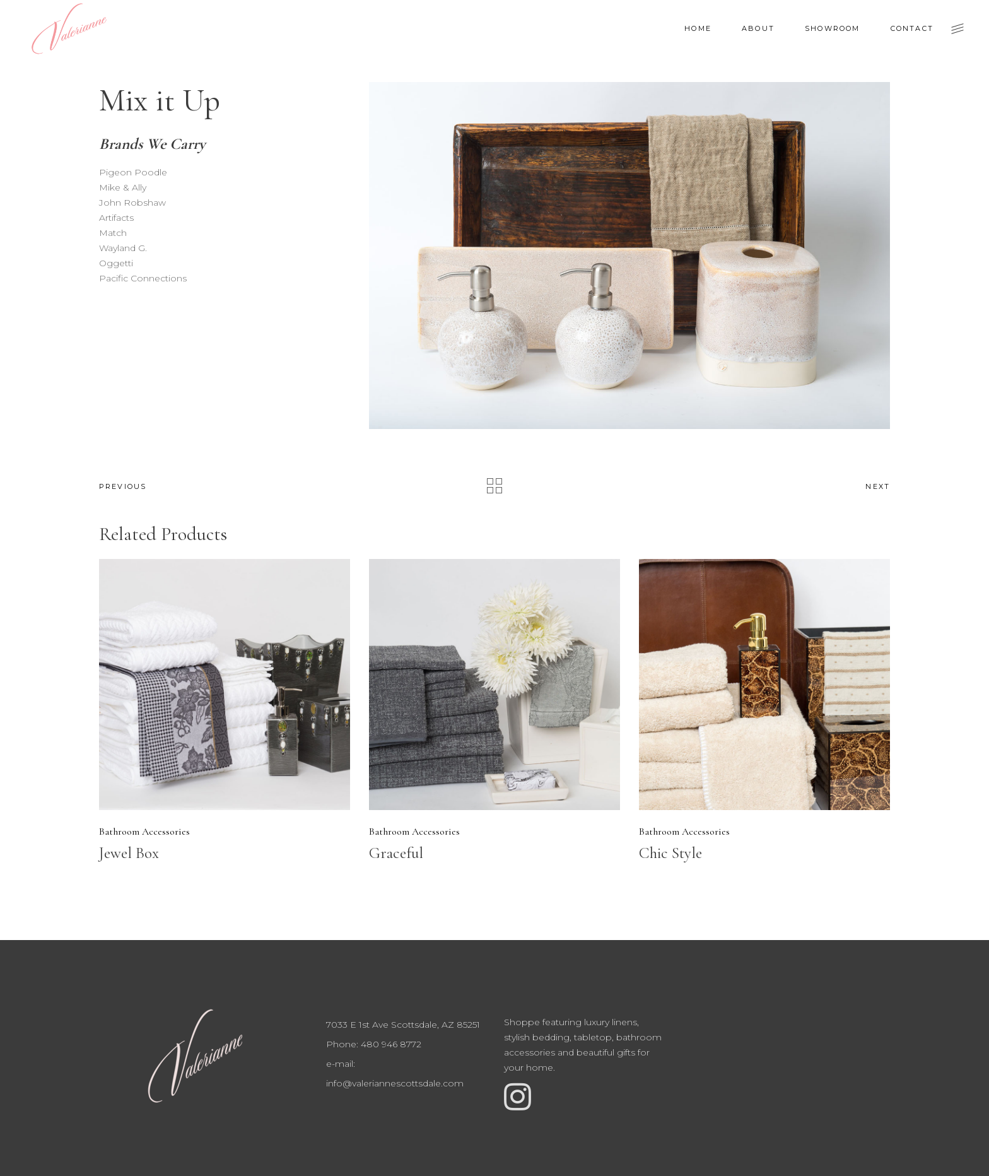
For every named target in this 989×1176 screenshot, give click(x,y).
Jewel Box (129, 853)
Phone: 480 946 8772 (373, 1044)
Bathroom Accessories (144, 831)
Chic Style (670, 853)
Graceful (396, 853)
